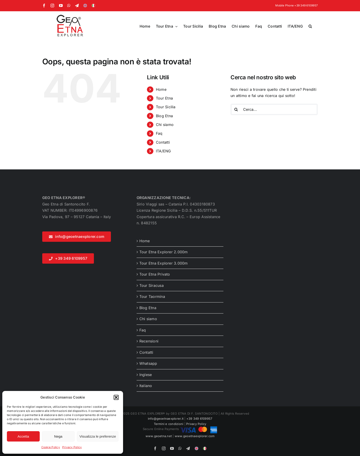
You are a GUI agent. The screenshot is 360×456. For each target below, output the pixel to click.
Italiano (145, 385)
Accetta (23, 436)
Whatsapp (148, 363)
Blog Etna (164, 116)
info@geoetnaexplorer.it (166, 418)
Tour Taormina (152, 296)
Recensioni (148, 341)
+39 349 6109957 (199, 418)
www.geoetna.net (159, 436)
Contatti (163, 142)
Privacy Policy (72, 447)
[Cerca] (236, 109)
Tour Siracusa (151, 285)
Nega (58, 436)
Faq (159, 133)
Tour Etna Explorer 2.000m (163, 252)
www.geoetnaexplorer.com (195, 436)
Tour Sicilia (166, 107)
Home (161, 89)
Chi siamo (165, 124)
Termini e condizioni (168, 424)
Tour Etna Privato (154, 274)
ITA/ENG (163, 151)
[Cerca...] (274, 109)
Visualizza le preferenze (97, 436)
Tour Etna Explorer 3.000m (163, 263)
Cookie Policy (50, 447)
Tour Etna (164, 98)
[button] (116, 397)
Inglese (145, 374)
